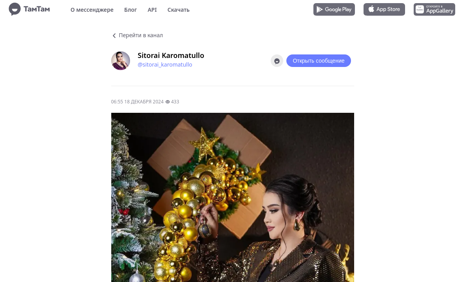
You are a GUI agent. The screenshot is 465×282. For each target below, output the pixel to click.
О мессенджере (92, 9)
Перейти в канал (137, 35)
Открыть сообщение (318, 61)
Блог (130, 9)
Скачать (178, 9)
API (152, 9)
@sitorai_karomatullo (165, 64)
